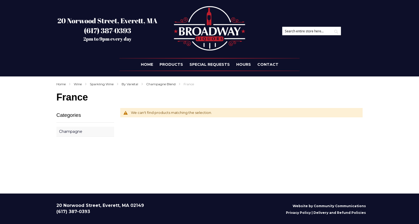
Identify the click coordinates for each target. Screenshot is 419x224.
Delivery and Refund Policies (339, 213)
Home (61, 84)
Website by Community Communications (329, 206)
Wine (78, 84)
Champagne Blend (161, 84)
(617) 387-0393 (107, 30)
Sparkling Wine (102, 84)
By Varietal (130, 84)
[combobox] (311, 31)
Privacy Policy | (299, 213)
